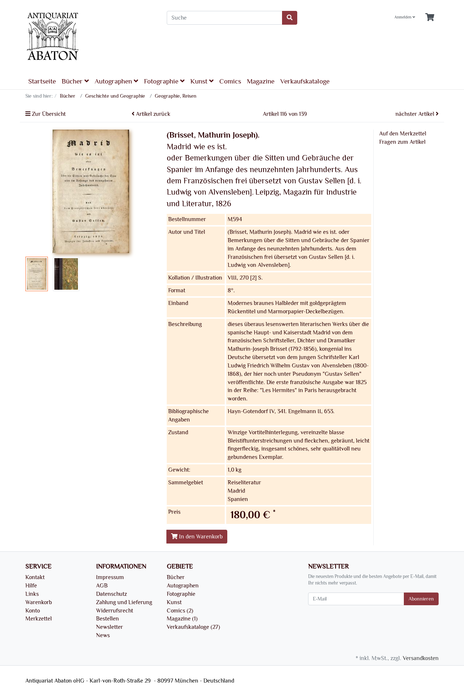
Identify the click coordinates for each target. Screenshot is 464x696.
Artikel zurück (151, 114)
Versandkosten (421, 658)
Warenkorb (38, 602)
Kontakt (35, 577)
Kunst (202, 81)
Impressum (110, 577)
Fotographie (164, 81)
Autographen (116, 81)
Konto (32, 610)
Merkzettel (38, 618)
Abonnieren (421, 599)
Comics (230, 81)
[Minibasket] (430, 17)
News (103, 635)
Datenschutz (111, 594)
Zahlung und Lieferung (124, 602)
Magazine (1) (182, 618)
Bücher (75, 81)
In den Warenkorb (197, 536)
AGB (102, 585)
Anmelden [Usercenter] (404, 17)
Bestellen (107, 618)
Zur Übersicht (45, 114)
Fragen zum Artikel (402, 142)
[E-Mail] (356, 599)
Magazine (260, 81)
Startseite (42, 81)
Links (32, 594)
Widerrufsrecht (114, 610)
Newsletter (109, 627)
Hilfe (31, 585)
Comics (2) (180, 610)
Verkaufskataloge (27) (193, 627)
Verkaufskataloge (305, 81)
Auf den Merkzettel (402, 133)
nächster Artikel (417, 114)
